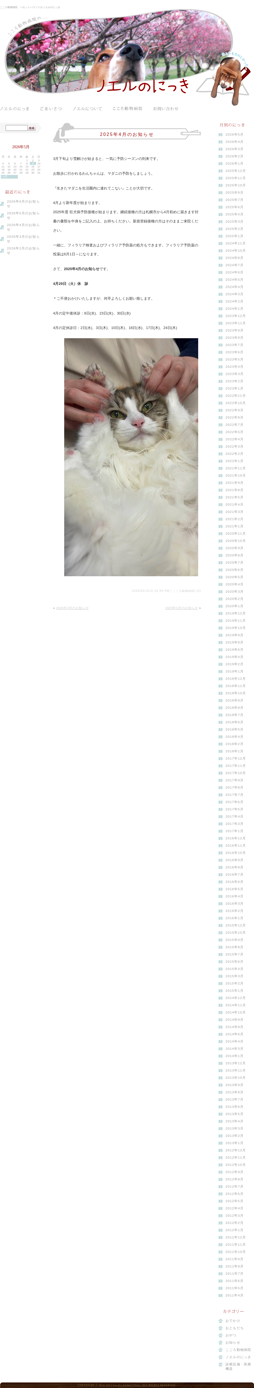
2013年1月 (235, 1143)
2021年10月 (236, 475)
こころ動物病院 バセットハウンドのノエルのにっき (30, 7)
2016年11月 (236, 845)
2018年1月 (235, 751)
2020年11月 (236, 533)
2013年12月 (236, 1063)
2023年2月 (235, 381)
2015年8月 (235, 947)
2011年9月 (235, 1259)
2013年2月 (235, 1136)
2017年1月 (235, 831)
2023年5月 (235, 359)
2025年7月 (235, 200)
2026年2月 (235, 156)
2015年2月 (235, 983)
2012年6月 (235, 1194)
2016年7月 (235, 874)
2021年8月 (235, 490)
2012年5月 (235, 1201)
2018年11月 (236, 686)
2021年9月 (235, 483)
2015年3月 (235, 976)
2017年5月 (235, 809)
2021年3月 (235, 512)
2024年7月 (235, 265)
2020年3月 (235, 592)
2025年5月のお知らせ (181, 608)
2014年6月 (235, 1034)
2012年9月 (235, 1172)
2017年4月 (235, 816)
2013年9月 (235, 1085)
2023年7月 (235, 345)
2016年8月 (235, 867)
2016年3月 (235, 904)
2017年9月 (235, 780)
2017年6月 (235, 802)
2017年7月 (235, 795)
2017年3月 (235, 824)
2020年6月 (235, 570)
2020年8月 (235, 555)
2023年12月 (236, 316)
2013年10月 (236, 1078)
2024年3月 (235, 294)
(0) (199, 590)
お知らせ (233, 1342)
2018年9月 (235, 700)
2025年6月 (235, 207)
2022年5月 (235, 432)
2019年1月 (235, 671)
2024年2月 (235, 301)
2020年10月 (236, 541)
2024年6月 (235, 272)
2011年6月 (235, 1281)
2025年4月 (235, 214)
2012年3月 (235, 1215)
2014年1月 (235, 1056)
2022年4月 (235, 439)
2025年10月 (236, 185)
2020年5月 (235, 577)
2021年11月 (236, 468)
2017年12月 (236, 758)
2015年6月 (235, 962)
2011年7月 (235, 1274)
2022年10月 (236, 403)
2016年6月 (235, 882)
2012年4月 (235, 1208)
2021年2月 (235, 519)
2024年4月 (235, 287)
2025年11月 (236, 178)
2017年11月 (236, 766)
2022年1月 (235, 461)
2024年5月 (235, 280)
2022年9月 (235, 410)
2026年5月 (235, 134)
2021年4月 (235, 504)
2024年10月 (236, 251)
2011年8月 (235, 1266)
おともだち (235, 1328)
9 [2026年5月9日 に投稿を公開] (32, 163)
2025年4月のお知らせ (127, 134)
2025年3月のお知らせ (72, 608)
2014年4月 (235, 1041)
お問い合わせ (167, 109)
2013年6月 (235, 1107)
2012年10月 (236, 1165)
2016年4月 (235, 896)
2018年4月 (235, 737)
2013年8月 (235, 1092)
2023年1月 (235, 388)
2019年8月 (235, 642)
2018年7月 (235, 715)
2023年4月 (235, 367)
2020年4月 (235, 584)
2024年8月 (235, 258)
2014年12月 (236, 998)
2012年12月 (236, 1150)
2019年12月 (236, 613)
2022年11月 (236, 396)
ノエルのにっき (14, 109)
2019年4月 (235, 657)
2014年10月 (236, 1012)
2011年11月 (236, 1245)
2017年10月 (236, 773)
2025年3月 (235, 222)
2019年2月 (235, 664)
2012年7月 (235, 1186)
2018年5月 (235, 729)
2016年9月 (235, 860)
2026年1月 (235, 163)
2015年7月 (235, 954)
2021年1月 (235, 526)
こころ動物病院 (127, 109)
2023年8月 (235, 338)
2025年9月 (235, 192)
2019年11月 (236, 621)
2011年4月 (235, 1295)
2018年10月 (236, 693)
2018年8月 (235, 708)
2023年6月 (235, 352)
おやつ (231, 1335)
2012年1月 (235, 1230)
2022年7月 (235, 425)
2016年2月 (235, 911)
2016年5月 (235, 889)
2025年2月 (235, 229)
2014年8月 (235, 1027)
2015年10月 (236, 933)
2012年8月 (235, 1179)
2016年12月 (236, 838)
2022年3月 (235, 446)
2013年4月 (235, 1121)
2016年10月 (236, 853)
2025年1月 (235, 236)
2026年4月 (235, 142)
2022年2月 (235, 454)
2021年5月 (235, 497)
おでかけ (233, 1321)
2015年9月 (235, 940)
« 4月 (4, 176)
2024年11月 (236, 243)
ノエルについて (87, 109)
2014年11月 (236, 1005)
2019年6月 (235, 650)
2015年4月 (235, 969)
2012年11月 (236, 1157)
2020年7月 (235, 563)
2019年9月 (235, 635)
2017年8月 (235, 787)
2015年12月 (236, 925)
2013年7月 (235, 1099)
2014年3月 (235, 1049)
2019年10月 (236, 628)
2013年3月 (235, 1128)
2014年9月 (235, 1020)
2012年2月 (235, 1223)
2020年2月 (235, 599)
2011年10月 (236, 1252)
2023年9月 (235, 330)
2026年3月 (235, 149)
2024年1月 (235, 309)
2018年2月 (235, 744)
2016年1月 (235, 918)
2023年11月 (236, 323)
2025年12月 (236, 171)
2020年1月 (235, 606)
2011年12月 (236, 1237)
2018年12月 (236, 679)
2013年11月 (236, 1070)
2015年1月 (235, 991)
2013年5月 (235, 1114)
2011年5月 (235, 1288)
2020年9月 (235, 548)
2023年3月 (235, 374)
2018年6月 (235, 722)
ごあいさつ (51, 109)
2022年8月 (235, 417)
